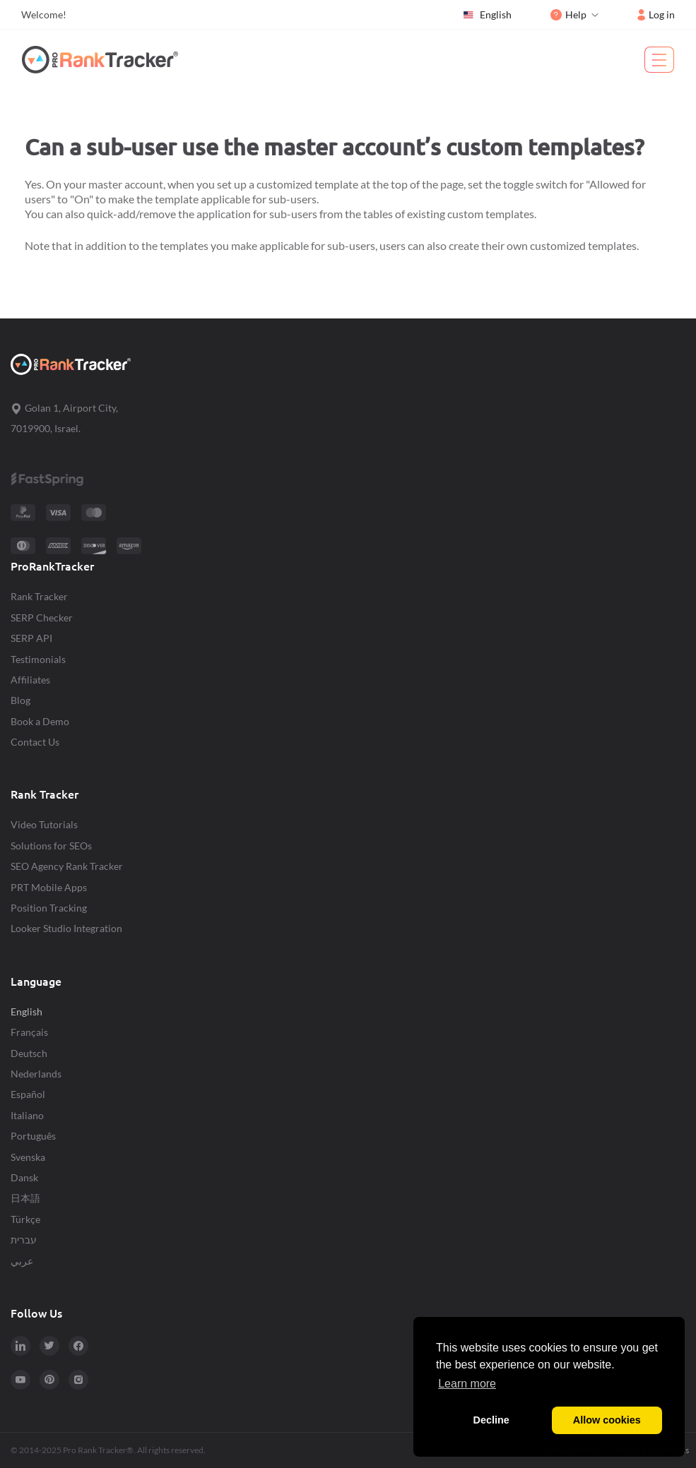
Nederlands (36, 1074)
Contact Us (35, 742)
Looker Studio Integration (66, 928)
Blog (20, 700)
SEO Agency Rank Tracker (67, 866)
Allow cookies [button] (607, 1420)
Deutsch (29, 1053)
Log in (656, 14)
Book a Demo (40, 721)
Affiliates (30, 680)
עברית (24, 1240)
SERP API (31, 638)
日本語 (25, 1198)
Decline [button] (491, 1420)
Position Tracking (49, 908)
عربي (22, 1261)
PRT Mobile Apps (49, 887)
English (487, 14)
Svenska (28, 1157)
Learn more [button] (467, 1384)
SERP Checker (42, 617)
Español (28, 1094)
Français (29, 1032)
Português (33, 1136)
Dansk (24, 1177)
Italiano (27, 1115)
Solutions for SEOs (51, 846)
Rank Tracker (39, 596)
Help (568, 14)
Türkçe (25, 1219)
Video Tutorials (44, 824)
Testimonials (38, 659)
